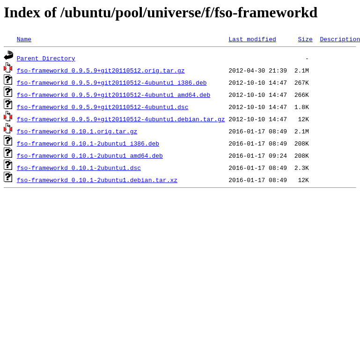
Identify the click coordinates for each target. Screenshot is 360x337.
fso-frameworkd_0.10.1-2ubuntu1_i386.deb (88, 143)
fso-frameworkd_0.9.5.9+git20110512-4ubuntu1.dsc (103, 107)
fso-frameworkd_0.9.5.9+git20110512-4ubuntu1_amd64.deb (113, 94)
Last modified (252, 39)
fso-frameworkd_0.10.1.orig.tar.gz (77, 131)
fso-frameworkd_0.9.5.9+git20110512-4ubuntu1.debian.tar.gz (121, 119)
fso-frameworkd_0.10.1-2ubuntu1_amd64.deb (90, 155)
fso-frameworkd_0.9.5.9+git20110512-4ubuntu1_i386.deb (112, 82)
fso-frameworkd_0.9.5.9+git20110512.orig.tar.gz (101, 70)
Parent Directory (46, 58)
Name (24, 39)
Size (305, 39)
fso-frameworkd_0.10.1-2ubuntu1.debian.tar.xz (97, 180)
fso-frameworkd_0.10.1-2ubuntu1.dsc (79, 167)
